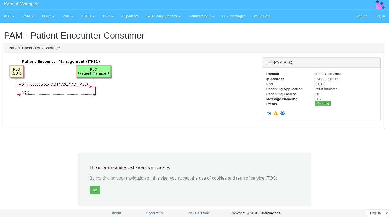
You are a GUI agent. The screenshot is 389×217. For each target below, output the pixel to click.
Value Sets (262, 16)
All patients (130, 16)
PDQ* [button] (48, 16)
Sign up (361, 16)
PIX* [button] (67, 16)
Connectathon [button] (201, 16)
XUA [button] (107, 16)
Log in (380, 16)
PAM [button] (28, 16)
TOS (271, 178)
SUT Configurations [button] (164, 16)
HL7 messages (234, 16)
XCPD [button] (88, 16)
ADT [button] (9, 16)
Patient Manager (21, 3)
